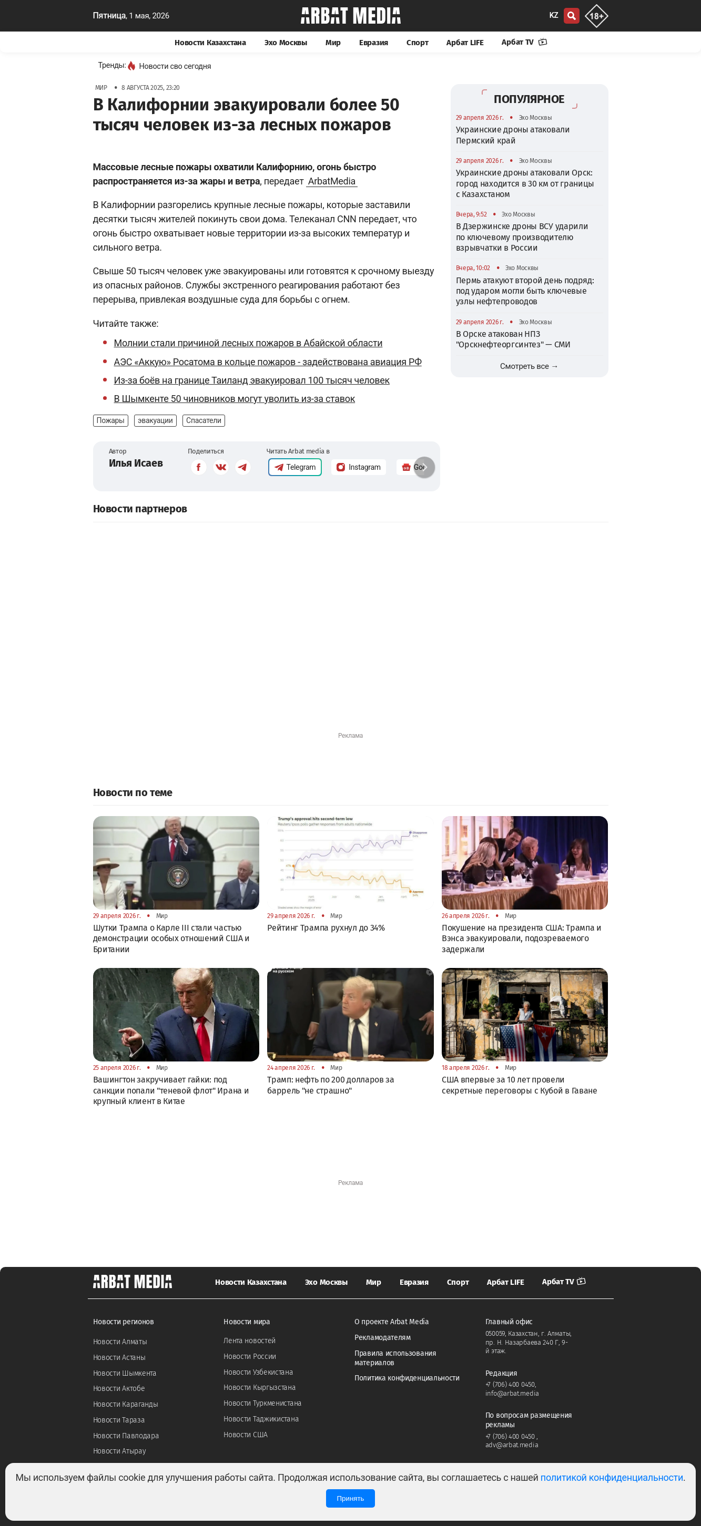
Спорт (418, 42)
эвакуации (155, 420)
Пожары (111, 420)
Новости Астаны (119, 1357)
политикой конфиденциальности (612, 1477)
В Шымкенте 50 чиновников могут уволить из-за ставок (234, 398)
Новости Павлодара (126, 1435)
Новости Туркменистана (262, 1403)
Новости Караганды (125, 1404)
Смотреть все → (529, 366)
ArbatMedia (331, 181)
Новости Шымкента (125, 1373)
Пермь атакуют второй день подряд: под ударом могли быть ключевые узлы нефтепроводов (525, 291)
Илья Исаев (136, 463)
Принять (350, 1498)
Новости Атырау (119, 1451)
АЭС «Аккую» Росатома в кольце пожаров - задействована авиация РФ (268, 361)
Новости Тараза (119, 1420)
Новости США (245, 1434)
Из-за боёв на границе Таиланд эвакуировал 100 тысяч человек (252, 380)
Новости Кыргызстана (259, 1387)
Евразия (373, 42)
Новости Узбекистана (258, 1372)
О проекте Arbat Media (391, 1321)
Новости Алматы (120, 1341)
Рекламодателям (382, 1337)
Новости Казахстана (210, 42)
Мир (333, 42)
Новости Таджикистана (261, 1419)
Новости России (249, 1356)
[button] (424, 467)
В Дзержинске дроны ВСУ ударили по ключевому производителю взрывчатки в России (522, 237)
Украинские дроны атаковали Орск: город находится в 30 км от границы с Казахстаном (525, 183)
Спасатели (203, 420)
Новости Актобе (119, 1388)
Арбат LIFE (464, 42)
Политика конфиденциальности (407, 1378)
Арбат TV (524, 42)
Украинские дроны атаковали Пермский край (513, 135)
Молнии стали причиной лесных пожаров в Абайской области (248, 342)
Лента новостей (249, 1340)
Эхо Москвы (286, 42)
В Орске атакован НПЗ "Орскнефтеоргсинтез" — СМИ (513, 339)
